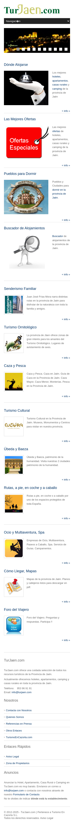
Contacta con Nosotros (19, 710)
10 (66, 49)
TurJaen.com (28, 812)
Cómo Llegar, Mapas (20, 571)
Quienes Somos (15, 717)
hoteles (56, 76)
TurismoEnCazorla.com (19, 737)
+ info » (66, 110)
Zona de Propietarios (17, 763)
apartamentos (60, 80)
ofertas (56, 131)
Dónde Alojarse (16, 65)
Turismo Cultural (17, 410)
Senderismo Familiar (20, 289)
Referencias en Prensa (19, 723)
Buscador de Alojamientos (24, 228)
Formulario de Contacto (26, 794)
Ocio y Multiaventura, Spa (24, 532)
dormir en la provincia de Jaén (59, 193)
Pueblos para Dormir (20, 174)
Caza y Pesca (15, 366)
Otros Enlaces (14, 730)
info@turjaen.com (21, 692)
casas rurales (59, 84)
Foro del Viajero (16, 610)
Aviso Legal (12, 756)
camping (57, 88)
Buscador (57, 236)
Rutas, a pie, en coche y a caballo (30, 488)
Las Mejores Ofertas (20, 119)
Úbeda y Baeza (16, 449)
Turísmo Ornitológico (20, 327)
